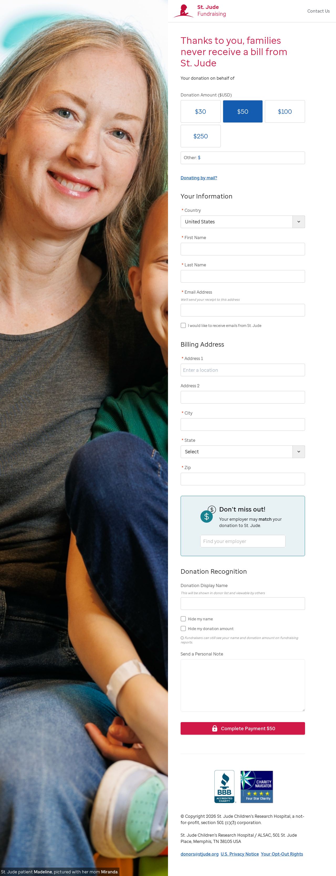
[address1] (243, 370)
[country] (243, 222)
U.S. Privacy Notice (240, 854)
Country (191, 210)
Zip (186, 467)
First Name (194, 237)
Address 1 (192, 358)
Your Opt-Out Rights (282, 854)
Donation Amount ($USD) (206, 95)
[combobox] (203, 541)
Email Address (197, 292)
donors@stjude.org (200, 854)
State (188, 440)
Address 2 (190, 386)
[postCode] (243, 479)
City (187, 413)
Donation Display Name (204, 585)
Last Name (194, 265)
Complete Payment (243, 728)
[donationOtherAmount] (243, 158)
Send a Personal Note (202, 654)
